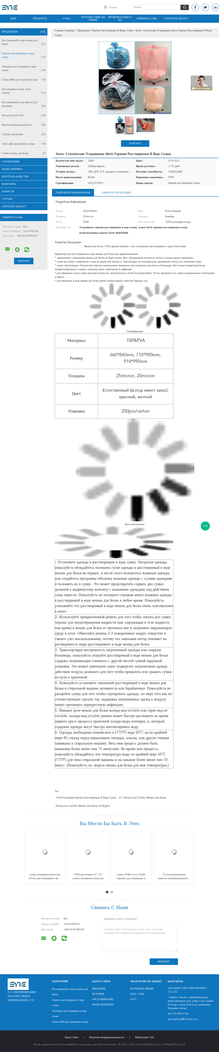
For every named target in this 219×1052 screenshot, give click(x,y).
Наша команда (103, 1004)
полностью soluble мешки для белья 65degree (83, 806)
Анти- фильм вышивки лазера (24, 144)
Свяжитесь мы (146, 18)
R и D (133, 999)
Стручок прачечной (24, 134)
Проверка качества (120, 18)
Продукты (40, 18)
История (98, 994)
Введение (99, 989)
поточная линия (142, 989)
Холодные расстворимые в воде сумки (24, 68)
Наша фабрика (12, 169)
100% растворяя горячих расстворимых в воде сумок (86, 797)
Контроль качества (15, 176)
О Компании (10, 161)
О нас (66, 18)
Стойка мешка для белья (24, 153)
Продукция (24, 32)
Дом (13, 18)
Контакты (9, 184)
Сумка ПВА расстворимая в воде (24, 80)
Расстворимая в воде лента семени (24, 91)
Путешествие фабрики (93, 18)
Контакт (135, 143)
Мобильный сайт (144, 1037)
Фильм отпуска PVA (24, 115)
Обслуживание (102, 999)
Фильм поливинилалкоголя (24, 125)
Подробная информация (73, 192)
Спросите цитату (176, 18)
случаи (7, 199)
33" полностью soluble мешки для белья (142, 797)
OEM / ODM (137, 994)
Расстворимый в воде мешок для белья (24, 42)
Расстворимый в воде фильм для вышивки (24, 104)
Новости (8, 191)
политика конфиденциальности (106, 1037)
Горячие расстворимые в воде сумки (24, 55)
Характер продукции (116, 192)
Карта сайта (71, 1037)
